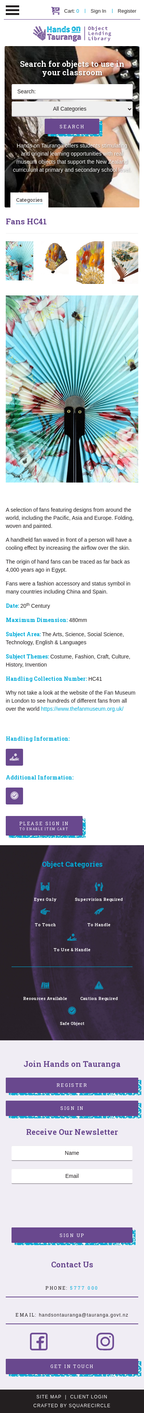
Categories (29, 199)
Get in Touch (72, 1366)
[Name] (72, 1153)
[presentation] (70, 1207)
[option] (19, 260)
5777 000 (84, 1288)
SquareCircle (90, 1405)
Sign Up (72, 1235)
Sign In (98, 11)
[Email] (72, 1176)
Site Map (48, 1397)
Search (72, 126)
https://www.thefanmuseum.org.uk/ (82, 709)
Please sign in (44, 826)
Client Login (89, 1397)
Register (127, 11)
